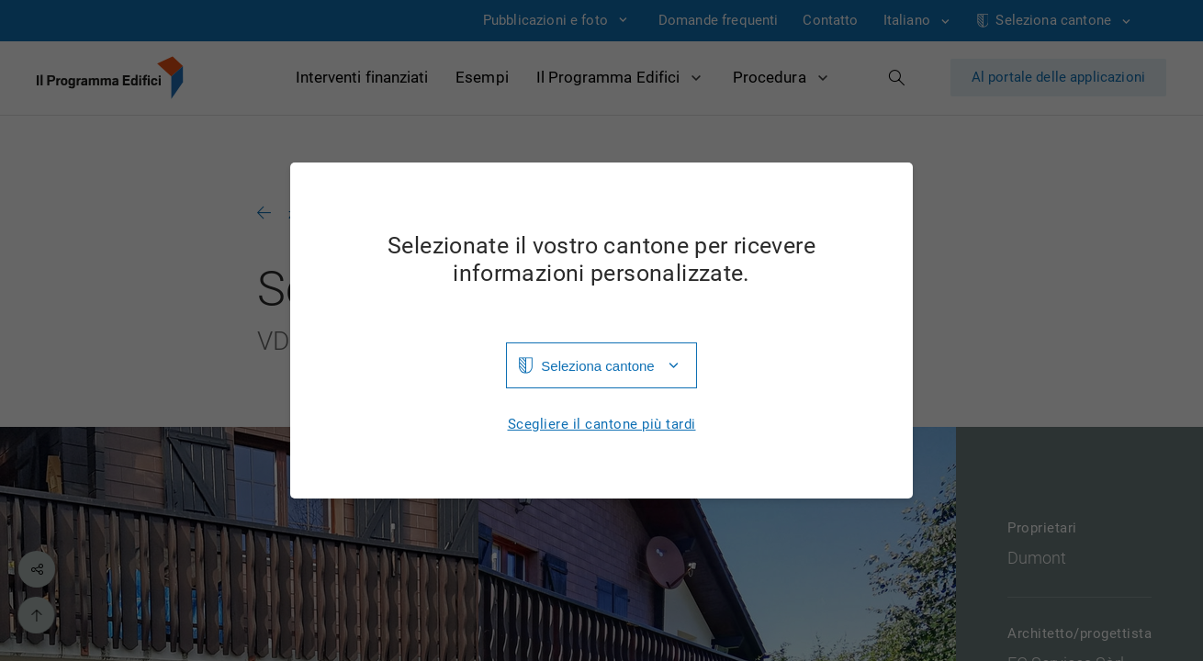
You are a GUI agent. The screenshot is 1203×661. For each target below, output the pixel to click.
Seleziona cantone (597, 366)
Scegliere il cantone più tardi (602, 424)
